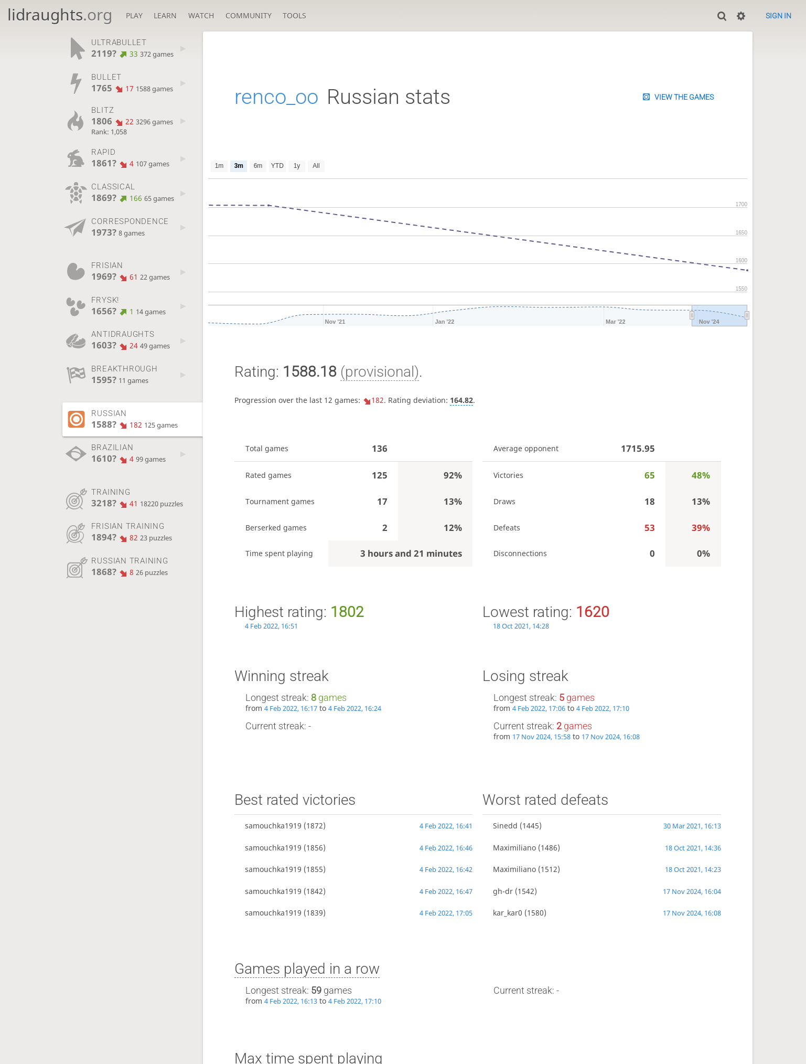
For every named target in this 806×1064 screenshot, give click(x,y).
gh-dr (503, 891)
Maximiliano (514, 848)
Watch (201, 15)
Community (248, 15)
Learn (165, 15)
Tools (294, 15)
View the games (684, 97)
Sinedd (505, 826)
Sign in (778, 16)
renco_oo (276, 96)
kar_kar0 (507, 913)
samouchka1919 (273, 826)
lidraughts (59, 14)
